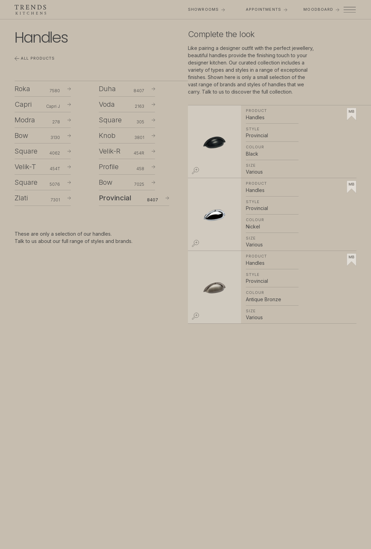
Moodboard (321, 9)
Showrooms (206, 9)
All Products (35, 58)
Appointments (266, 9)
